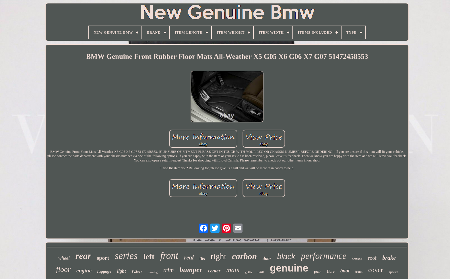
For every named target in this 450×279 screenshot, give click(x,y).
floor (63, 269)
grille (248, 272)
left (148, 256)
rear (83, 256)
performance (323, 256)
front (169, 256)
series (126, 255)
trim (168, 270)
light (121, 271)
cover (375, 270)
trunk (358, 272)
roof (372, 258)
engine (84, 271)
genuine (289, 268)
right (218, 256)
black (286, 256)
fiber (137, 272)
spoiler (393, 272)
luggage (104, 271)
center (214, 271)
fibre (330, 271)
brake (389, 258)
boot (345, 271)
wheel (64, 258)
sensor (357, 259)
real (189, 257)
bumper (191, 270)
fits (202, 259)
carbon (244, 256)
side (261, 272)
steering (153, 272)
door (267, 258)
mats (232, 270)
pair (317, 271)
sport (103, 258)
